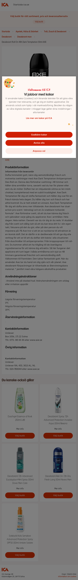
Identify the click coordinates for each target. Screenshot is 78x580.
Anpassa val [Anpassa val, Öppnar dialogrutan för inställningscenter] (39, 151)
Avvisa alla (39, 142)
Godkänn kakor (39, 134)
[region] (39, 117)
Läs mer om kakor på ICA (39, 118)
